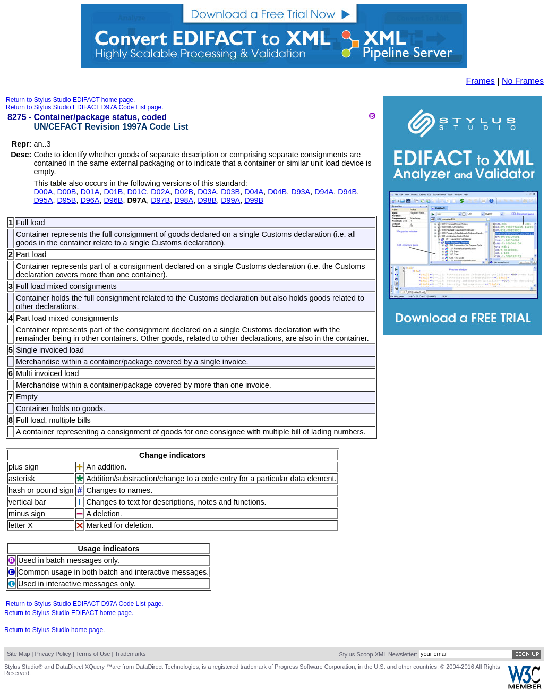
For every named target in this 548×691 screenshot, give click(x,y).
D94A (323, 191)
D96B (113, 200)
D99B (253, 200)
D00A (43, 191)
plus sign (23, 467)
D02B (183, 191)
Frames (480, 81)
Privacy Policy (53, 654)
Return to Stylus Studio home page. (54, 630)
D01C (137, 191)
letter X (20, 525)
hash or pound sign (40, 490)
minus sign (26, 513)
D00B (66, 191)
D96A (89, 200)
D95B (66, 200)
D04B (277, 191)
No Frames (523, 81)
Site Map (18, 654)
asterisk (21, 478)
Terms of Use (93, 654)
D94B (347, 191)
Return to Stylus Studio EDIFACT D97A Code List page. (85, 107)
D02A (160, 191)
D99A (230, 200)
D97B (160, 200)
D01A (89, 191)
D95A (43, 200)
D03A (207, 191)
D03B (230, 191)
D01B (113, 191)
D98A (183, 200)
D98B (207, 200)
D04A (253, 191)
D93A (300, 191)
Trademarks (130, 654)
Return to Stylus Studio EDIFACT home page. (70, 100)
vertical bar (27, 502)
